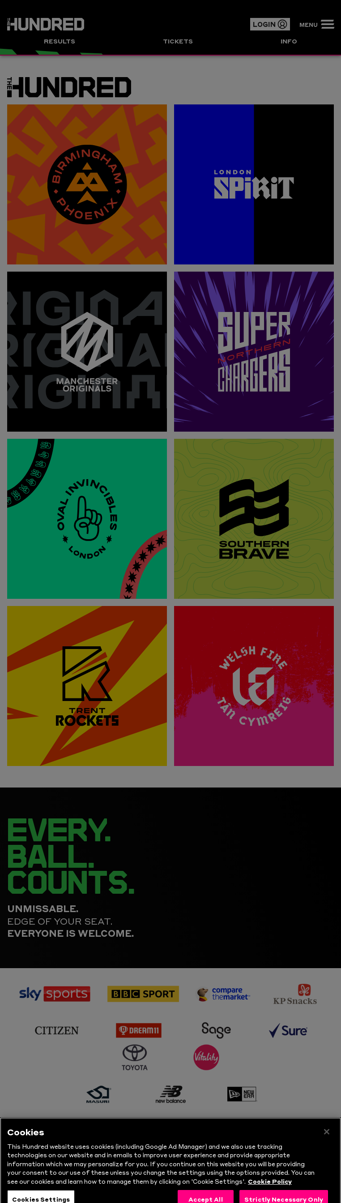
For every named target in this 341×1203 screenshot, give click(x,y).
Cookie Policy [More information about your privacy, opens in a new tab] (270, 1188)
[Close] (327, 1139)
